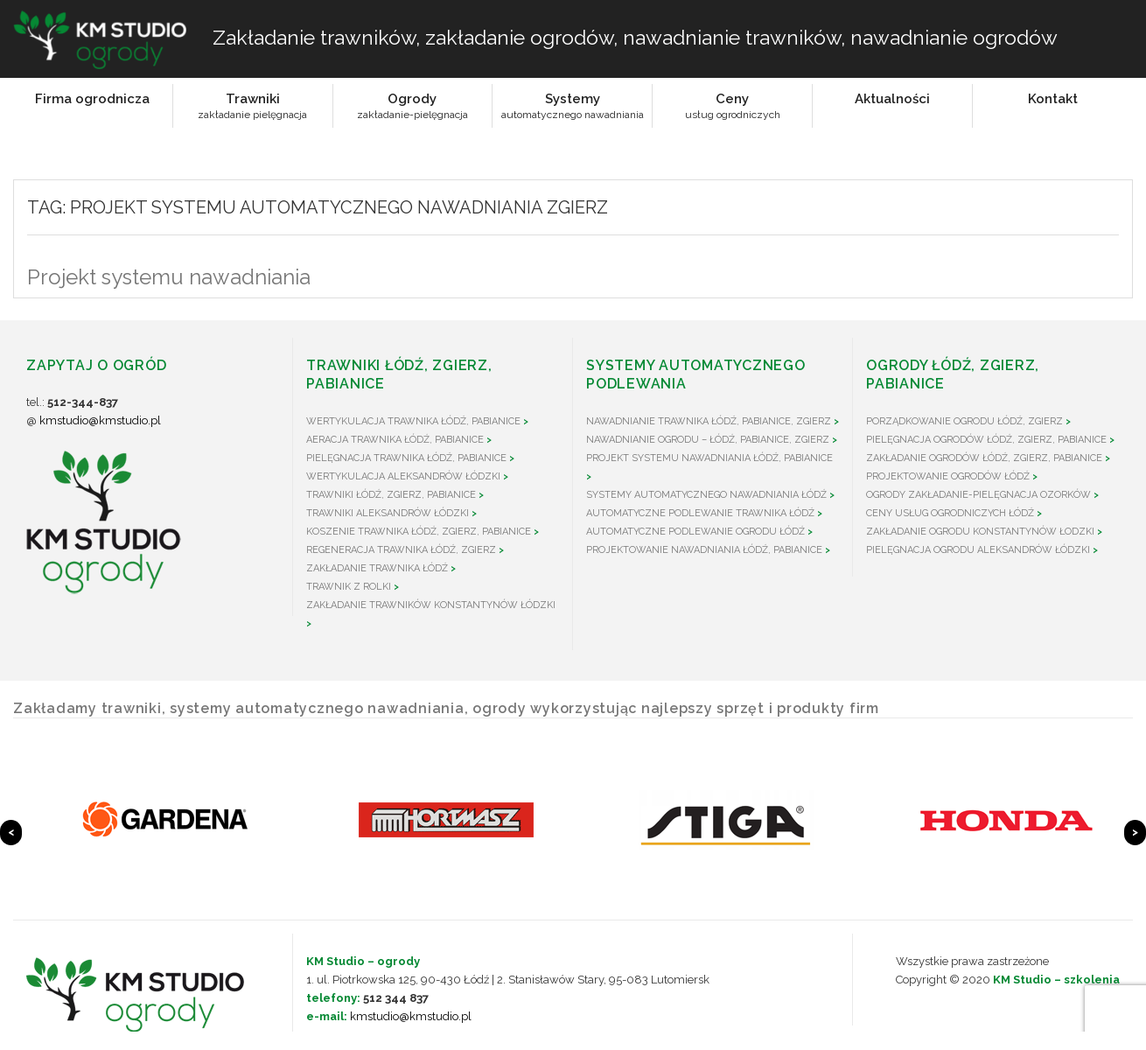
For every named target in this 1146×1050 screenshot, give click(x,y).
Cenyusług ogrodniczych (732, 106)
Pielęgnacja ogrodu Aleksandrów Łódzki (978, 550)
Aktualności (892, 99)
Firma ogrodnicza (92, 99)
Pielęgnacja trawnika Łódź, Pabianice (406, 458)
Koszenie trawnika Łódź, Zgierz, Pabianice (418, 531)
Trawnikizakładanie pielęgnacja (252, 106)
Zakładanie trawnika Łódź (377, 568)
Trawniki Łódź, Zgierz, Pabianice (391, 494)
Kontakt (1053, 99)
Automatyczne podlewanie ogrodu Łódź (695, 531)
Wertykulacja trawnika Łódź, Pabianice (413, 421)
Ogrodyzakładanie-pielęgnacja (412, 106)
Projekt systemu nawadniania (169, 277)
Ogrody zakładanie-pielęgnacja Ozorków (978, 494)
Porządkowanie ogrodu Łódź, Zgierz (964, 421)
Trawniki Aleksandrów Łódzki (387, 513)
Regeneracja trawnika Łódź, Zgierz (401, 550)
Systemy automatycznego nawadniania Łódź (706, 494)
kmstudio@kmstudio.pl (100, 420)
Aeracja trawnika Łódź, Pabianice (395, 439)
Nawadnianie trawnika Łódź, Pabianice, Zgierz (708, 421)
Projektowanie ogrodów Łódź (948, 476)
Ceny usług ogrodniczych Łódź (950, 513)
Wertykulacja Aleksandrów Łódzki (403, 476)
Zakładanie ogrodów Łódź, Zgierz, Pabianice (984, 458)
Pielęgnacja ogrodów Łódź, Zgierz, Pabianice (986, 439)
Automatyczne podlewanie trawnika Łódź (700, 513)
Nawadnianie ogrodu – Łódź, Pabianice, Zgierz (707, 439)
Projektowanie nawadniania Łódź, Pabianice (704, 550)
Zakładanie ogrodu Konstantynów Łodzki (980, 531)
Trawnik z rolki (348, 586)
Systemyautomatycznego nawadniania (572, 106)
